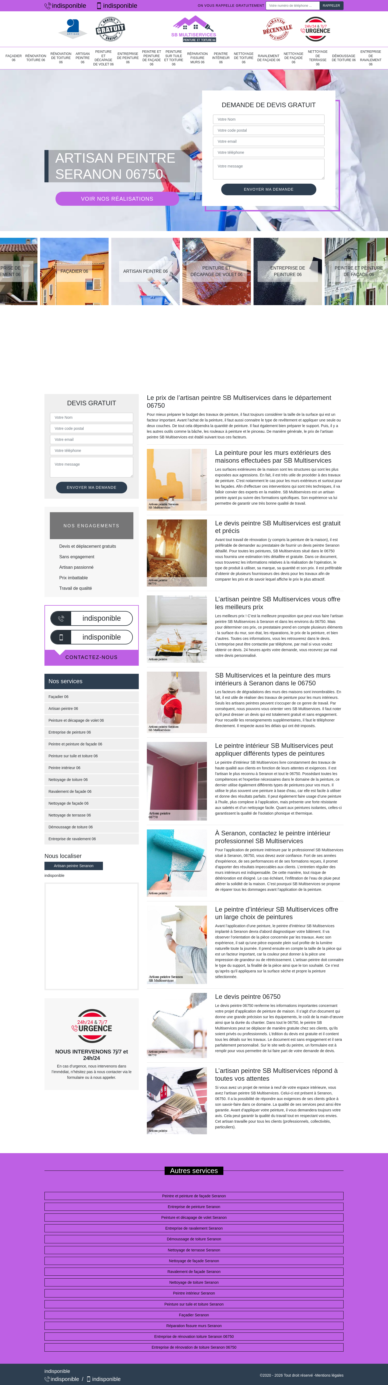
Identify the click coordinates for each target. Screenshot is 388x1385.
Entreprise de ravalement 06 (371, 58)
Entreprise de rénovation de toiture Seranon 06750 (194, 1347)
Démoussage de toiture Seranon (194, 1239)
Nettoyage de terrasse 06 (318, 58)
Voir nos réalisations (117, 199)
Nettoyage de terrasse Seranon (194, 1250)
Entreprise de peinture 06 (128, 58)
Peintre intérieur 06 (221, 58)
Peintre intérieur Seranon (194, 1293)
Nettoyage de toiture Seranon (194, 1282)
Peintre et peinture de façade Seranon (194, 1196)
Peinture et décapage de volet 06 (103, 58)
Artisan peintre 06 (83, 58)
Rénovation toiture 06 (35, 58)
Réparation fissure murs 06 (197, 58)
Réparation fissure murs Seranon (193, 1326)
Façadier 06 (14, 58)
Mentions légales (329, 1375)
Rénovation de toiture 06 (60, 58)
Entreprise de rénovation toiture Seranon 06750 (194, 1336)
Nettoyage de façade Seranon (194, 1261)
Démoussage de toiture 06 (344, 58)
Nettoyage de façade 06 (293, 58)
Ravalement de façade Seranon (194, 1271)
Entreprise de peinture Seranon (194, 1207)
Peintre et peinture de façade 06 (151, 58)
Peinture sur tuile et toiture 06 (173, 58)
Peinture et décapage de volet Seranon (194, 1217)
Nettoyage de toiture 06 (244, 58)
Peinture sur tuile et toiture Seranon (194, 1304)
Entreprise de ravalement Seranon (194, 1228)
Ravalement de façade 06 (268, 58)
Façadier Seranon (194, 1315)
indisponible (65, 5)
